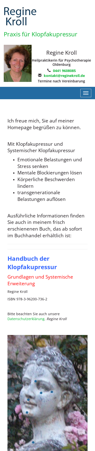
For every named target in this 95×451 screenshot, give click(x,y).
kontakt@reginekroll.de (64, 75)
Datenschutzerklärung (26, 318)
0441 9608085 (64, 70)
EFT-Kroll (22, 16)
